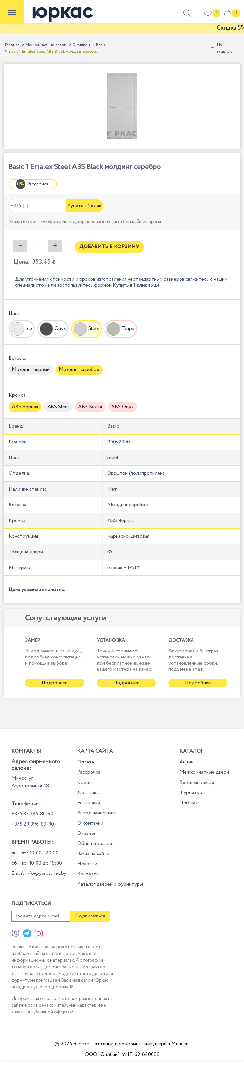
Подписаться (90, 916)
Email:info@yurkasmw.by (38, 873)
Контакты (88, 874)
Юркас (81, 1044)
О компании (90, 823)
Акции (186, 762)
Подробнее (55, 682)
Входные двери (197, 782)
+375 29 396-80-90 (32, 824)
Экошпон (81, 45)
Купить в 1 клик (84, 205)
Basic (101, 45)
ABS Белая (90, 406)
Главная (12, 45)
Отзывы (86, 833)
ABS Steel (58, 406)
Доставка (88, 792)
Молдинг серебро (79, 369)
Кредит (86, 782)
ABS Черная (25, 406)
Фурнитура (192, 792)
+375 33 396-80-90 (32, 814)
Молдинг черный (31, 369)
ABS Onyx (122, 406)
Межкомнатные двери (45, 45)
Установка (88, 802)
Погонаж (189, 802)
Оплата (85, 762)
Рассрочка (88, 772)
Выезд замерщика (97, 813)
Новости (87, 863)
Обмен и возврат (96, 843)
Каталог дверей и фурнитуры (110, 884)
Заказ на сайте (93, 853)
